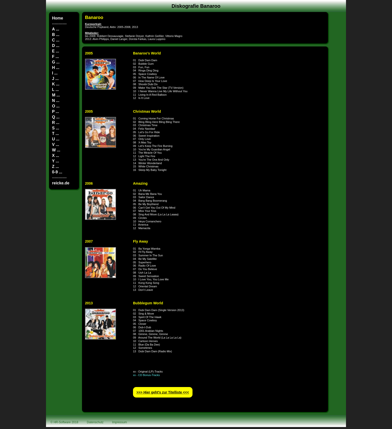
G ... (56, 62)
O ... (56, 106)
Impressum (119, 422)
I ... (55, 73)
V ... (55, 144)
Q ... (56, 117)
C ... (55, 40)
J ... (55, 78)
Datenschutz (95, 422)
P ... (55, 111)
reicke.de (60, 183)
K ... (55, 84)
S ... (55, 128)
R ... (55, 122)
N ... (55, 100)
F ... (55, 56)
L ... (55, 89)
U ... (55, 139)
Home (57, 18)
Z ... (55, 166)
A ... (55, 29)
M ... (56, 95)
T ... (55, 133)
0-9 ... (57, 172)
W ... (56, 150)
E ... (55, 51)
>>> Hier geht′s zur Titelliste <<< (162, 392)
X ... (55, 155)
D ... (55, 45)
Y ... (55, 161)
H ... (55, 67)
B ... (55, 34)
